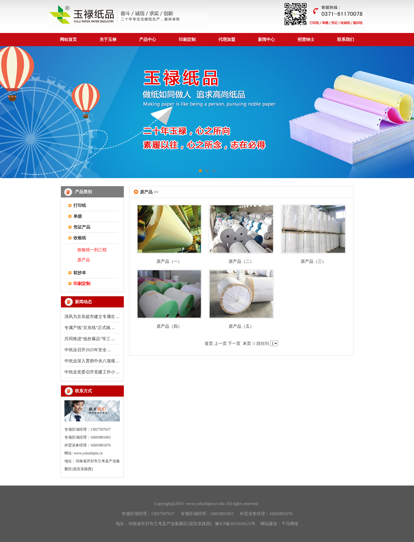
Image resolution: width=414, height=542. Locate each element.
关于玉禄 (108, 39)
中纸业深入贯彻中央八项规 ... (91, 361)
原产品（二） (241, 261)
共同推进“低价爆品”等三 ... (89, 338)
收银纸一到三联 (92, 250)
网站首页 (68, 39)
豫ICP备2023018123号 (235, 523)
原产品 (83, 260)
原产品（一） (169, 261)
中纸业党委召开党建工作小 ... (91, 372)
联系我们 (345, 39)
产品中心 (147, 39)
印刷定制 (187, 39)
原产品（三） (313, 261)
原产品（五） (241, 326)
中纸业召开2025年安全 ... (87, 350)
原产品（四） (169, 326)
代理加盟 (226, 39)
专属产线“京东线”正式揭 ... (89, 327)
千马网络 (289, 523)
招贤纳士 (306, 39)
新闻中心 (266, 39)
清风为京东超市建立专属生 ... (91, 316)
